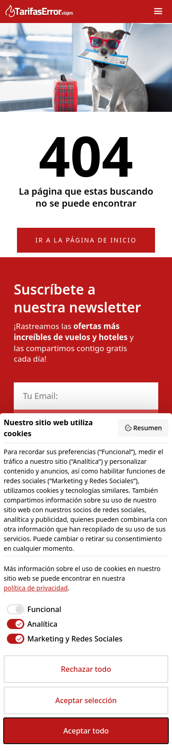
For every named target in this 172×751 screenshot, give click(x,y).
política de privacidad (36, 587)
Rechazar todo (86, 669)
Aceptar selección (86, 700)
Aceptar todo (86, 731)
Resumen (143, 427)
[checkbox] (32, 609)
